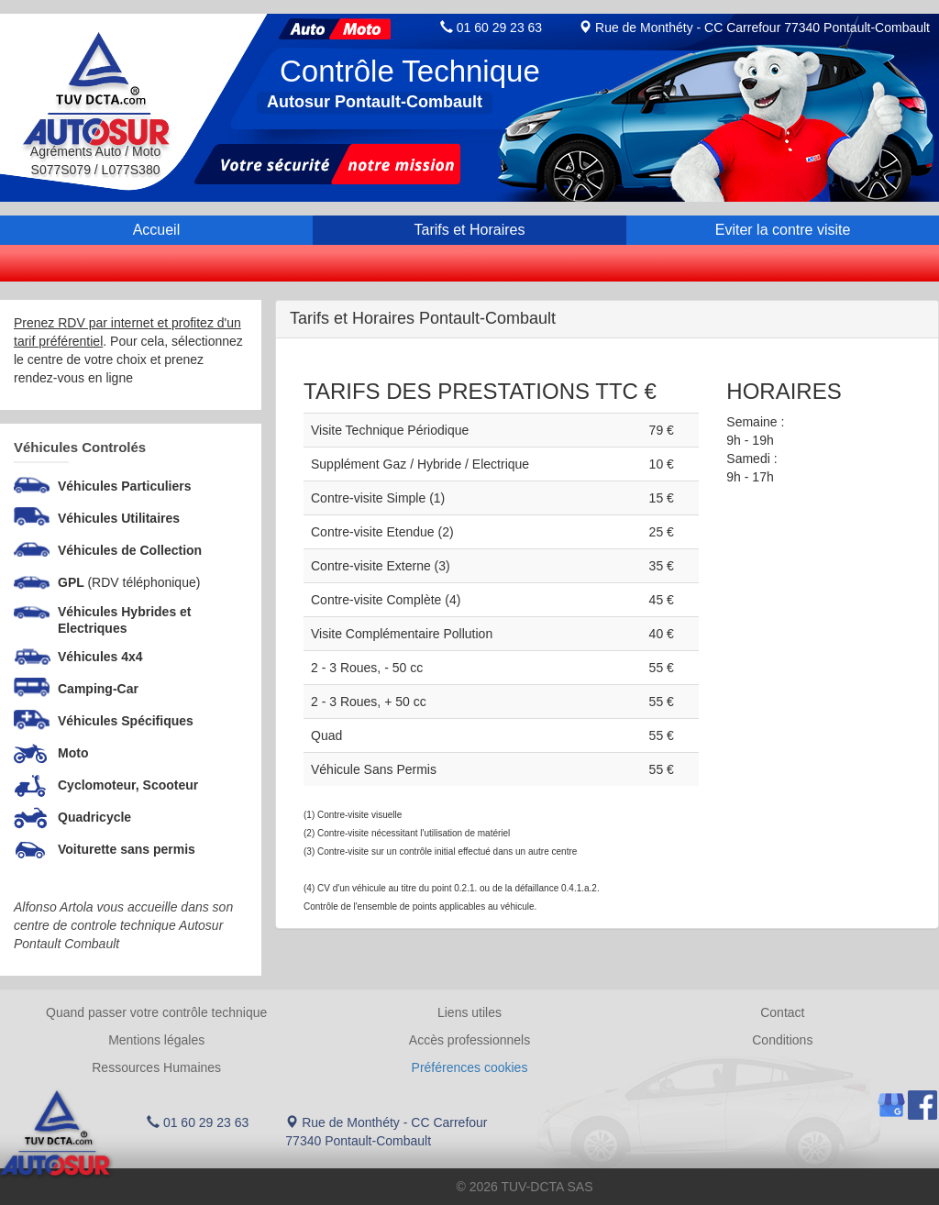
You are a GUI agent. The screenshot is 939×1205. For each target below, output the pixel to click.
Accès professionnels (469, 1040)
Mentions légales (156, 1040)
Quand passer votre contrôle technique (156, 1012)
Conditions (782, 1040)
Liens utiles (469, 1012)
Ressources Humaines (156, 1067)
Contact (782, 1012)
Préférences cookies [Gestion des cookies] (470, 1067)
